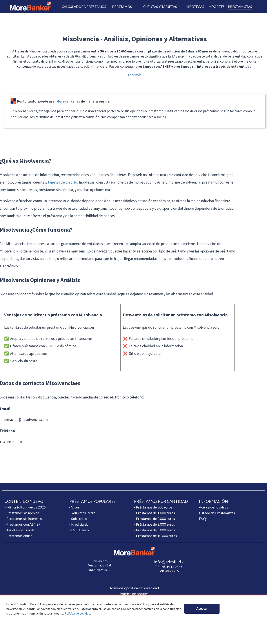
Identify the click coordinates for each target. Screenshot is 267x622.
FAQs (203, 518)
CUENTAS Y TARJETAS (161, 7)
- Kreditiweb (78, 524)
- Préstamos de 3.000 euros (154, 524)
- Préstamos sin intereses (23, 518)
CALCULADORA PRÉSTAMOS (84, 7)
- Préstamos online (18, 536)
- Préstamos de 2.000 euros (154, 518)
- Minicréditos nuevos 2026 (25, 507)
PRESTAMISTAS (240, 7)
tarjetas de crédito (62, 182)
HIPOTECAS (195, 7)
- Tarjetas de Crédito (19, 530)
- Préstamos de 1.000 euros (154, 513)
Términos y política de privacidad (134, 588)
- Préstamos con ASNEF (22, 524)
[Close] (202, 609)
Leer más (135, 75)
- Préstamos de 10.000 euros (155, 536)
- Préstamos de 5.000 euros (154, 530)
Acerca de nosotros (213, 507)
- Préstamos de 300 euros (153, 507)
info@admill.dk (169, 561)
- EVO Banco (79, 530)
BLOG (190, 16)
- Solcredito (78, 518)
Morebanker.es (68, 101)
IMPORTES (216, 7)
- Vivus (74, 507)
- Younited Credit (82, 513)
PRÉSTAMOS (123, 7)
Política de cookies (77, 613)
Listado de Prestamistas (217, 513)
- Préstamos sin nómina (21, 513)
